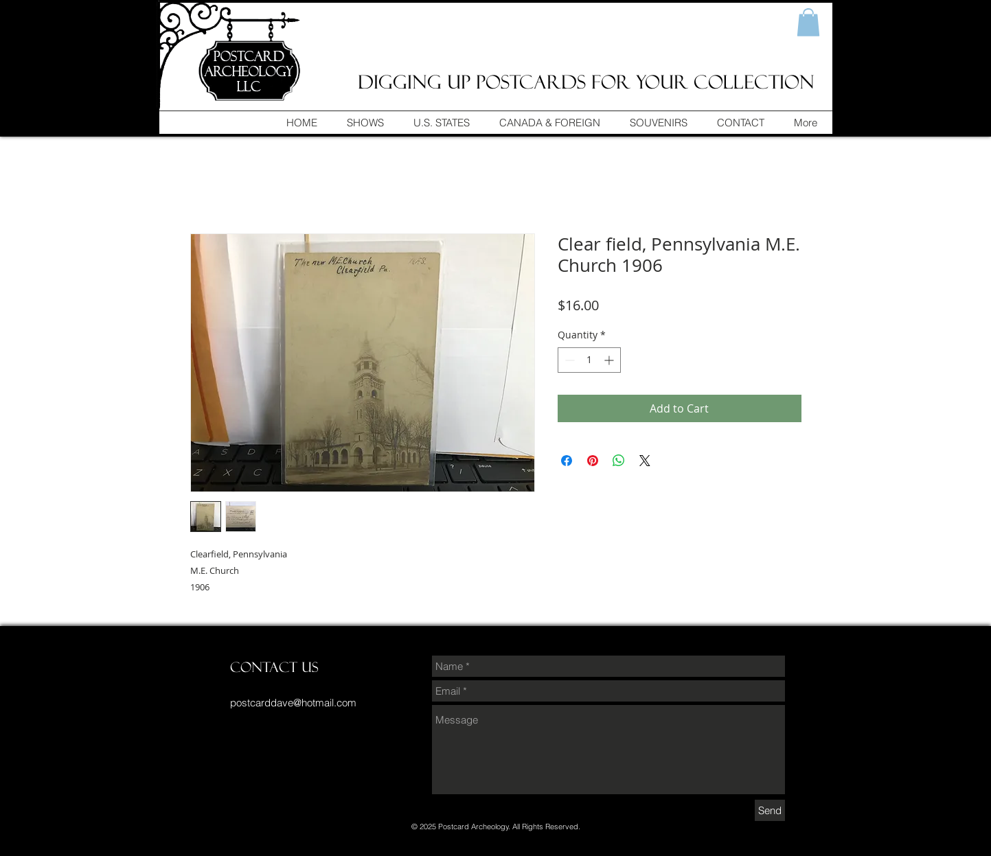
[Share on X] (645, 460)
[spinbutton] (589, 360)
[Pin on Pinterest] (592, 460)
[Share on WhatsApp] (619, 460)
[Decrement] (568, 360)
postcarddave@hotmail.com (293, 702)
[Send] (770, 810)
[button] (808, 22)
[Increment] (610, 360)
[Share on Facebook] (566, 460)
